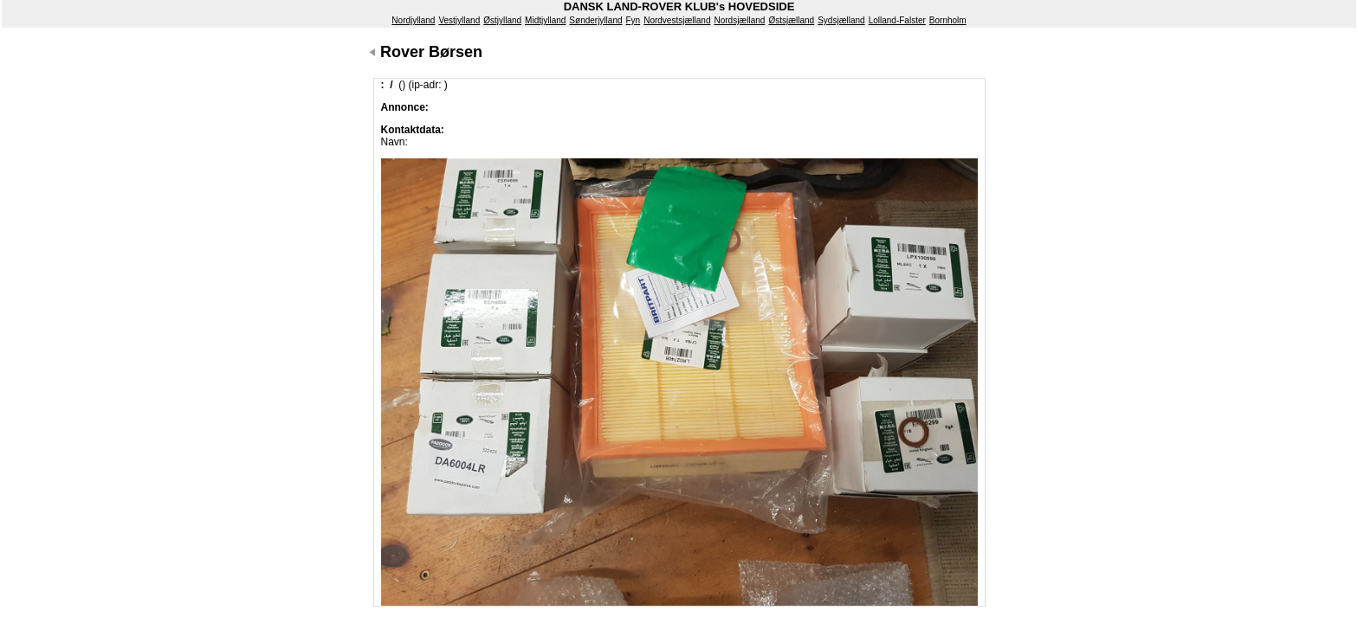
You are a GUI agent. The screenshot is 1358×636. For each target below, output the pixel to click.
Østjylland (502, 20)
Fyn (633, 20)
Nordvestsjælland (676, 20)
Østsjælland (791, 20)
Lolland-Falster (897, 20)
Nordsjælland (739, 20)
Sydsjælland (841, 20)
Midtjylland (545, 20)
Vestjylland (459, 20)
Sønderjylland (595, 20)
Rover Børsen (431, 52)
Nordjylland (413, 20)
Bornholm (948, 20)
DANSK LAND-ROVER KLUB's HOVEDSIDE (679, 6)
